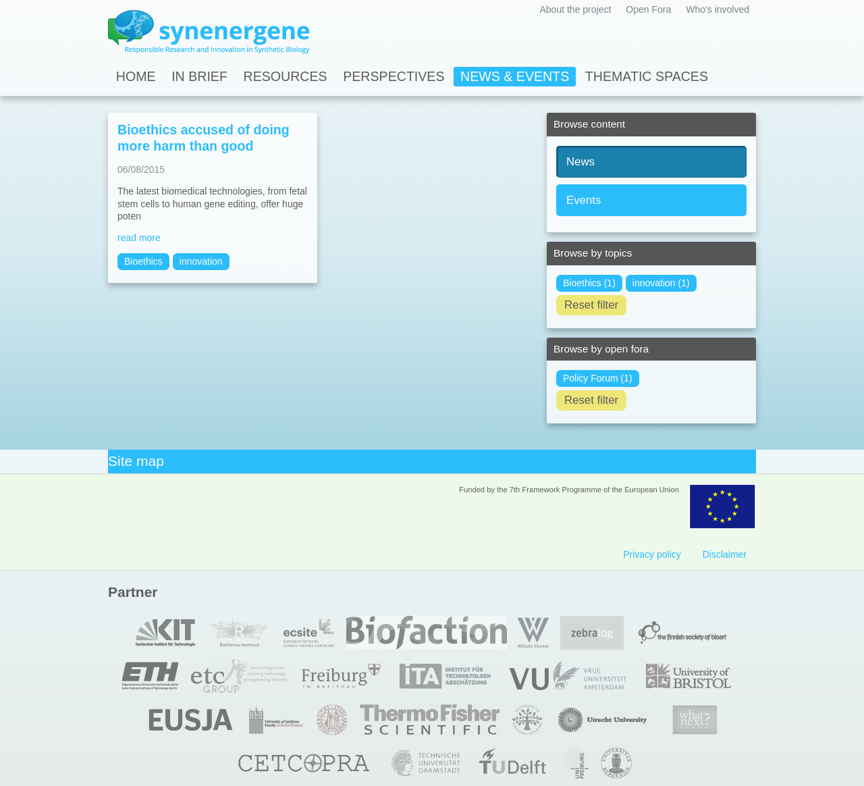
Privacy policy (652, 554)
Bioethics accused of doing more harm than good (203, 137)
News (580, 161)
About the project (575, 9)
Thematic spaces (646, 76)
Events (583, 200)
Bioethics (143, 261)
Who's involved (717, 9)
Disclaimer (725, 554)
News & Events (514, 76)
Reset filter (591, 304)
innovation (201, 261)
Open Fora (648, 9)
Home (136, 76)
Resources (285, 76)
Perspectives (393, 76)
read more (139, 237)
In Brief (199, 76)
